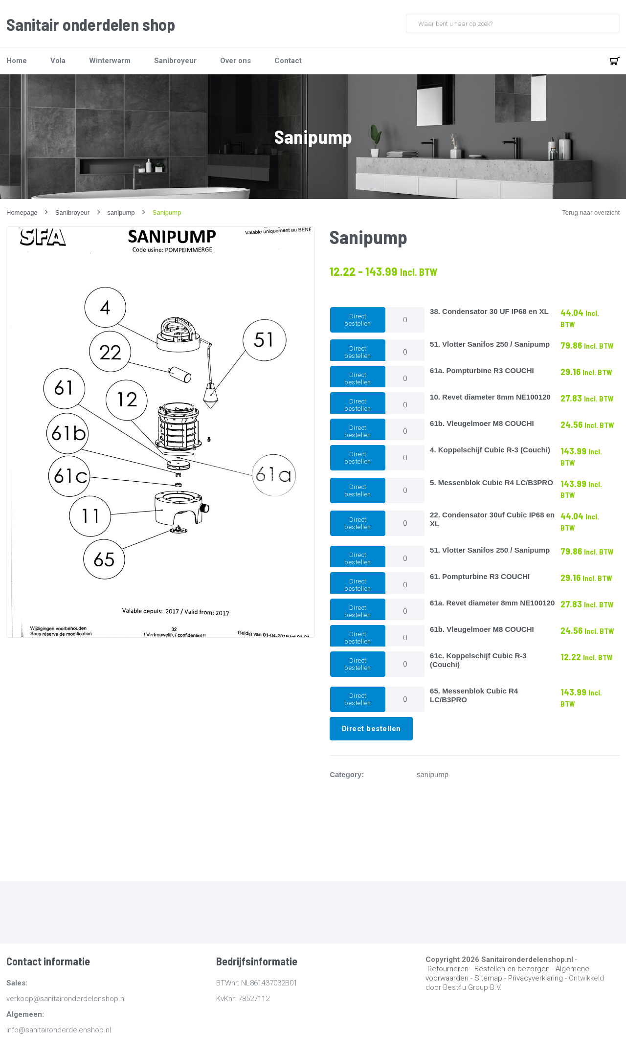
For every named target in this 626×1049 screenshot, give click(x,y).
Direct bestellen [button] (357, 319)
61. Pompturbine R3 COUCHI (480, 576)
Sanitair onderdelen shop (90, 24)
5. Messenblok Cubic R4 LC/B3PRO (491, 482)
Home (16, 60)
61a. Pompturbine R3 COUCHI (482, 370)
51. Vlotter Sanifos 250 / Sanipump (490, 344)
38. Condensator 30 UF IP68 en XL (489, 311)
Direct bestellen (371, 728)
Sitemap (488, 978)
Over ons (235, 60)
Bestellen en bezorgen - (515, 968)
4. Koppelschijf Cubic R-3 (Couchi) (490, 450)
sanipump (432, 774)
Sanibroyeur (175, 60)
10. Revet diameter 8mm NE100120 (490, 397)
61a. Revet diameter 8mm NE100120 (492, 603)
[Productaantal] (405, 320)
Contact (288, 60)
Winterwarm (110, 60)
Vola (58, 60)
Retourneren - (450, 968)
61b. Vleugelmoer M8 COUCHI (482, 423)
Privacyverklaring (535, 978)
